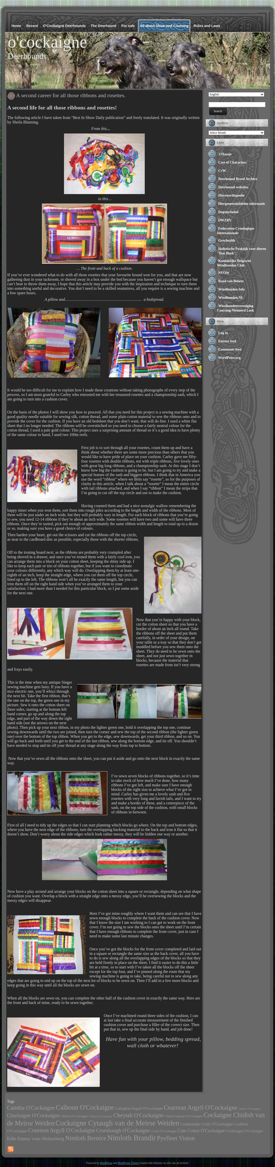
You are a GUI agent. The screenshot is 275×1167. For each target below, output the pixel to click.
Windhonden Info (231, 289)
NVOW (224, 273)
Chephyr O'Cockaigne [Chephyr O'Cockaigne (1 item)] (100, 1116)
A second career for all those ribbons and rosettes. (71, 95)
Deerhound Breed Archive (237, 179)
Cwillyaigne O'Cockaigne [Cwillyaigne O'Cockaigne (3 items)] (244, 1131)
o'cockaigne (47, 42)
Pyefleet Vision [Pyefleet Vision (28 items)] (176, 1138)
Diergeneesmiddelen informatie (241, 204)
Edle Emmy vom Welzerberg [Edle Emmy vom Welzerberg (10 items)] (35, 1138)
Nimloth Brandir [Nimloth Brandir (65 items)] (131, 1138)
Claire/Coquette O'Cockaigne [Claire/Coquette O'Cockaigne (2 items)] (183, 1116)
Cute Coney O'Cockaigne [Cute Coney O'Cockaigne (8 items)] (201, 1130)
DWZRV (225, 220)
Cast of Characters (232, 162)
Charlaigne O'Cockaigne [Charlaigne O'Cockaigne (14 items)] (33, 1115)
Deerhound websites (233, 187)
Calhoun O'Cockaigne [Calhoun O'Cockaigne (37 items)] (85, 1107)
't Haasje (225, 154)
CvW (222, 171)
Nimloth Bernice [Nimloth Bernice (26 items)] (85, 1138)
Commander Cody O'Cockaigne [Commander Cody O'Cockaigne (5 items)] (206, 1124)
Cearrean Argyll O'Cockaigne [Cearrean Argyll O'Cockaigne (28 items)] (201, 1107)
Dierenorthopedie (231, 195)
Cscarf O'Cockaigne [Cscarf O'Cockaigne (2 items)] (163, 1131)
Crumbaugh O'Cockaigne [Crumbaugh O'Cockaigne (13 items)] (123, 1130)
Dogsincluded (228, 212)
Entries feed (227, 341)
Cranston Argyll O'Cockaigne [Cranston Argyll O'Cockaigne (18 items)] (61, 1130)
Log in (223, 333)
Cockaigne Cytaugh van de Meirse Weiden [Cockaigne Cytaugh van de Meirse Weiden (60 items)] (117, 1123)
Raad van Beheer (231, 281)
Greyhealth (226, 240)
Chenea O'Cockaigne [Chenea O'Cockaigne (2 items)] (74, 1116)
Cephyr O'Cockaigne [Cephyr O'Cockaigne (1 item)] (249, 1108)
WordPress (106, 1163)
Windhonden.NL (231, 298)
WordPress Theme (128, 1163)
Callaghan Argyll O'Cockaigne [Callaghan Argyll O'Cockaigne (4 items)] (139, 1108)
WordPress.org (229, 358)
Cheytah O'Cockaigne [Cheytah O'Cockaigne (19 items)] (139, 1115)
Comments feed (230, 349)
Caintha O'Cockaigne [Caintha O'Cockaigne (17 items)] (31, 1108)
